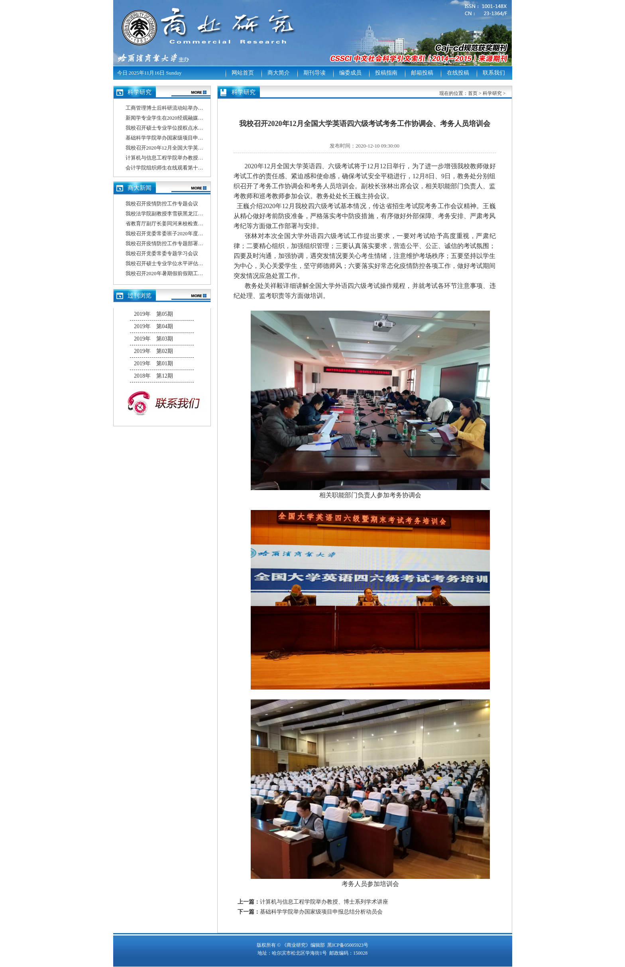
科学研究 (492, 93)
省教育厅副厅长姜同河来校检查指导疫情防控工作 (183, 223)
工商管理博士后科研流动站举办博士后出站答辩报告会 (188, 108)
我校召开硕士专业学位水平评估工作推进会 (175, 263)
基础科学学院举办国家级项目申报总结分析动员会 (183, 138)
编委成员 (350, 73)
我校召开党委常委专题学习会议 (162, 253)
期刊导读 (314, 73)
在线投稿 (458, 73)
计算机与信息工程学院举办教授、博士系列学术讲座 (185, 158)
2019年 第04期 (153, 326)
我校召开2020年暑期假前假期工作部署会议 (175, 273)
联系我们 (494, 73)
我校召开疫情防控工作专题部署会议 (167, 243)
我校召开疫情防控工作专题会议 (162, 204)
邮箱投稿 (422, 73)
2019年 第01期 (153, 363)
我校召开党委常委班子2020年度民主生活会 (175, 233)
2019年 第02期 (153, 351)
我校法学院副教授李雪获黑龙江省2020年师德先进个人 (188, 214)
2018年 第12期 (153, 376)
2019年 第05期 (153, 314)
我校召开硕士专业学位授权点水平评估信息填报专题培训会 (193, 128)
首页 (473, 93)
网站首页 (243, 73)
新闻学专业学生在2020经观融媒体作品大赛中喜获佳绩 (188, 118)
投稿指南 (386, 73)
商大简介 (278, 73)
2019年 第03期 (153, 339)
